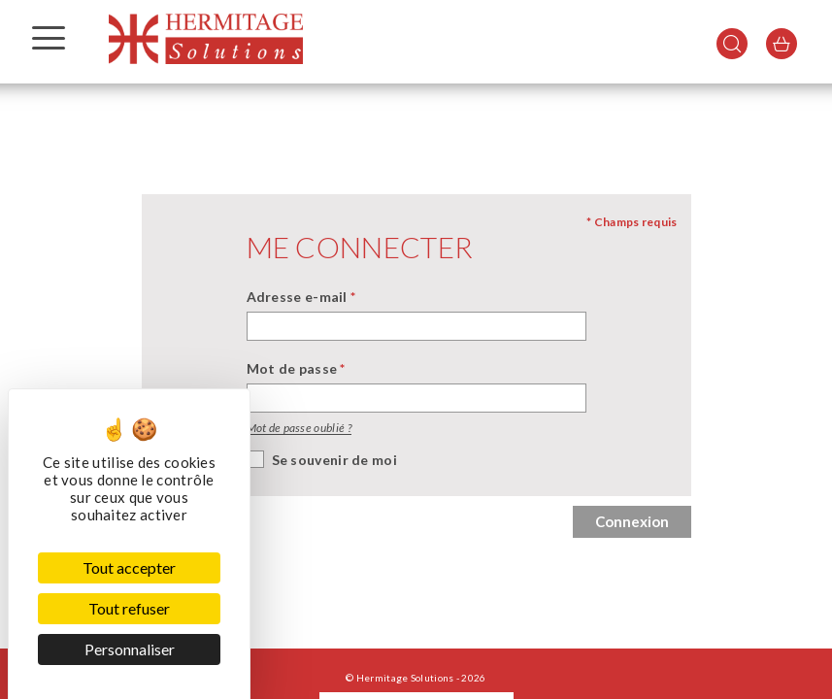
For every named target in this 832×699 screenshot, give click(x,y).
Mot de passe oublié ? (299, 427)
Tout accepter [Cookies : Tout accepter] (129, 567)
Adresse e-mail (301, 296)
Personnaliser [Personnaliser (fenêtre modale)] (129, 649)
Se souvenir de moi (334, 459)
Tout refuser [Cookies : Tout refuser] (129, 608)
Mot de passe (296, 368)
